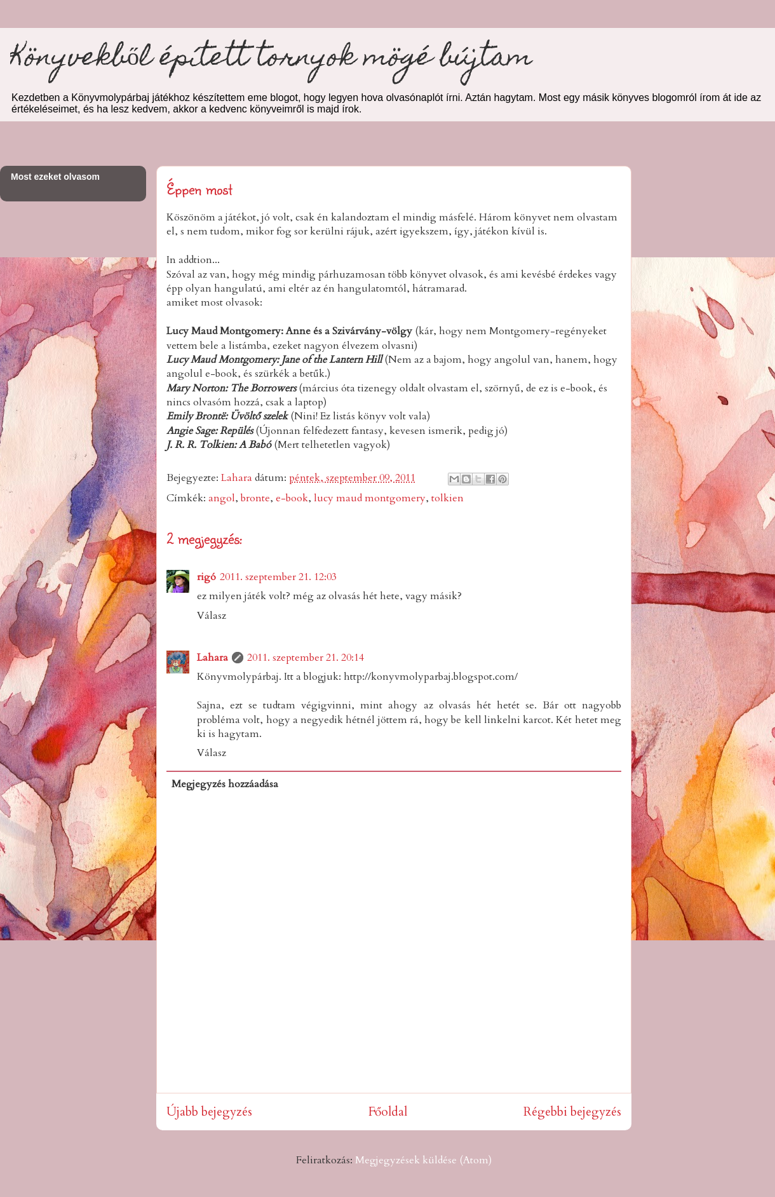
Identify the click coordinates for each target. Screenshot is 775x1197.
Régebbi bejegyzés (572, 1112)
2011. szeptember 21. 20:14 (305, 658)
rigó (206, 577)
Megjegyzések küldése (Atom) (423, 1160)
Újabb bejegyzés (209, 1112)
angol (221, 498)
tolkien (447, 498)
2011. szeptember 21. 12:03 (278, 577)
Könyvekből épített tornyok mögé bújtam (271, 59)
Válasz (211, 616)
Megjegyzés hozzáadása (225, 784)
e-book (292, 498)
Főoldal (387, 1112)
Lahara (212, 658)
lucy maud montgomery (370, 498)
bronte (255, 498)
